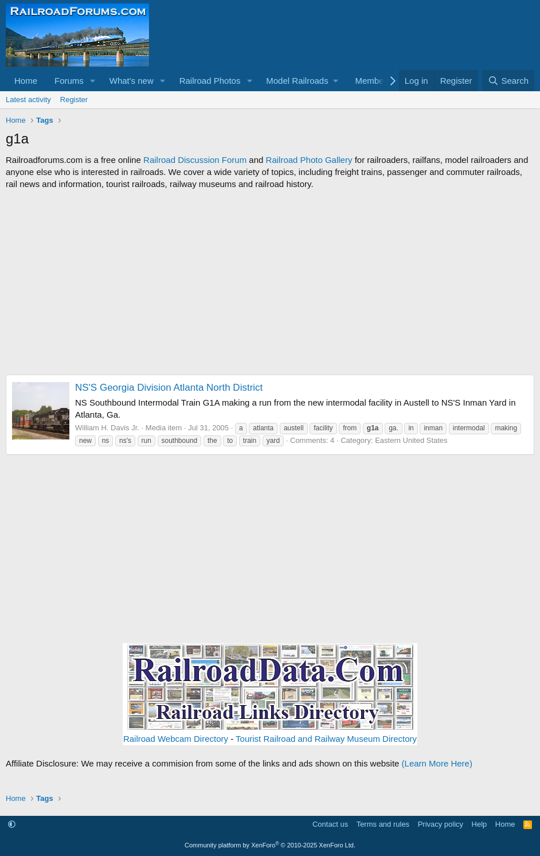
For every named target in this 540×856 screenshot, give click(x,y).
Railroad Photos (210, 80)
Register (74, 99)
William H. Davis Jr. (107, 427)
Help (479, 824)
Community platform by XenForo (270, 845)
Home (25, 80)
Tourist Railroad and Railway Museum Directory (326, 739)
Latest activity (28, 99)
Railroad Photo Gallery (309, 160)
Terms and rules (383, 824)
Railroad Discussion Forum (194, 160)
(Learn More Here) (437, 763)
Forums (69, 80)
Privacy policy (440, 824)
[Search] (508, 80)
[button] (93, 80)
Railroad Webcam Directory (175, 739)
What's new (131, 80)
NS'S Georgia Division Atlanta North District (169, 387)
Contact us (330, 824)
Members (373, 80)
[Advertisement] (270, 282)
